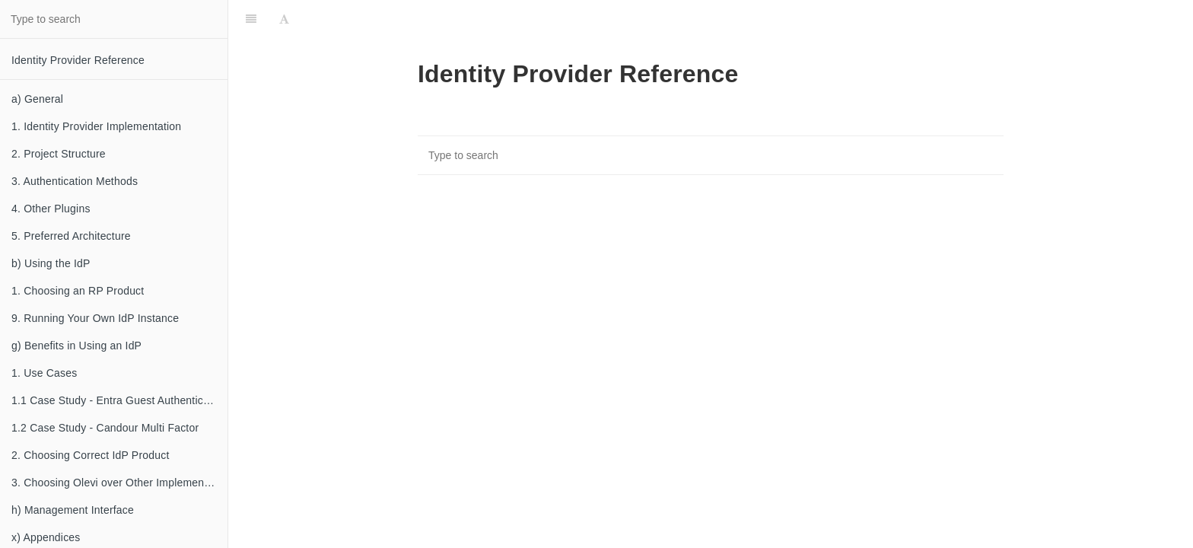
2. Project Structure (58, 154)
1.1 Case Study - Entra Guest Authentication (119, 400)
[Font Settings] (284, 19)
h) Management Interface (72, 510)
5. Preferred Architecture (71, 236)
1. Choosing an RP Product (77, 291)
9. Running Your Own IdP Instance (95, 318)
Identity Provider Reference (78, 60)
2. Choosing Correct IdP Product (90, 455)
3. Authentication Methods (74, 181)
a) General (37, 99)
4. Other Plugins (51, 208)
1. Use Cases (44, 373)
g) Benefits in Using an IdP (76, 345)
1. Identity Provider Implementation (96, 126)
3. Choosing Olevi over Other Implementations (119, 482)
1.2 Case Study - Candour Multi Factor (105, 428)
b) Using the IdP (51, 263)
